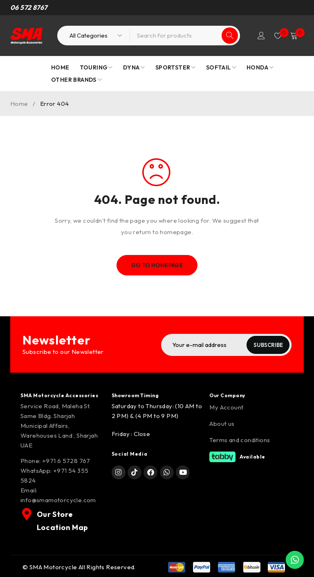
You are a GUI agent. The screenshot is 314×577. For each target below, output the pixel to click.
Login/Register (258, 36)
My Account (226, 407)
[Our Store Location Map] (26, 513)
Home (19, 103)
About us (221, 423)
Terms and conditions (239, 439)
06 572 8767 (28, 7)
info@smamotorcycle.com (58, 499)
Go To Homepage (157, 265)
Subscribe (266, 345)
